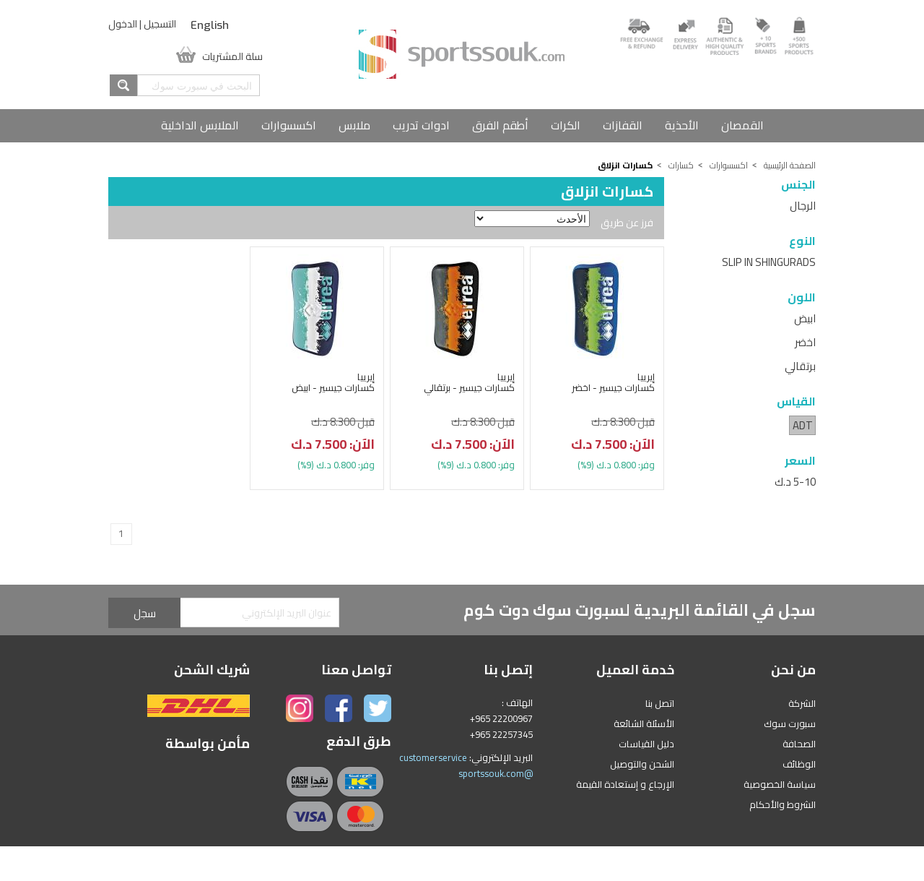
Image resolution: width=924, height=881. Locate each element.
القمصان (742, 125)
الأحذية (682, 125)
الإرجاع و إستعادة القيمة (625, 784)
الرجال (803, 205)
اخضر (805, 342)
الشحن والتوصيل (642, 764)
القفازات (622, 125)
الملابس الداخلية (200, 125)
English (210, 25)
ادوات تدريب (421, 125)
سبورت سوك (790, 723)
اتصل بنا (659, 703)
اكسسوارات (288, 125)
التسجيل (160, 23)
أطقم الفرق (500, 125)
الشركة (802, 703)
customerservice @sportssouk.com (466, 765)
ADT (803, 425)
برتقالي (800, 366)
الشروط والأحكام (782, 804)
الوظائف (799, 764)
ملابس (354, 125)
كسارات (681, 165)
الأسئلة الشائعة (644, 723)
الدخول (122, 23)
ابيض (805, 318)
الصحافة (799, 743)
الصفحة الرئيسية (790, 165)
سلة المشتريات (232, 55)
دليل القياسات (646, 743)
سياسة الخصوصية (780, 784)
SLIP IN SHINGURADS (769, 262)
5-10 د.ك (795, 481)
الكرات (565, 125)
